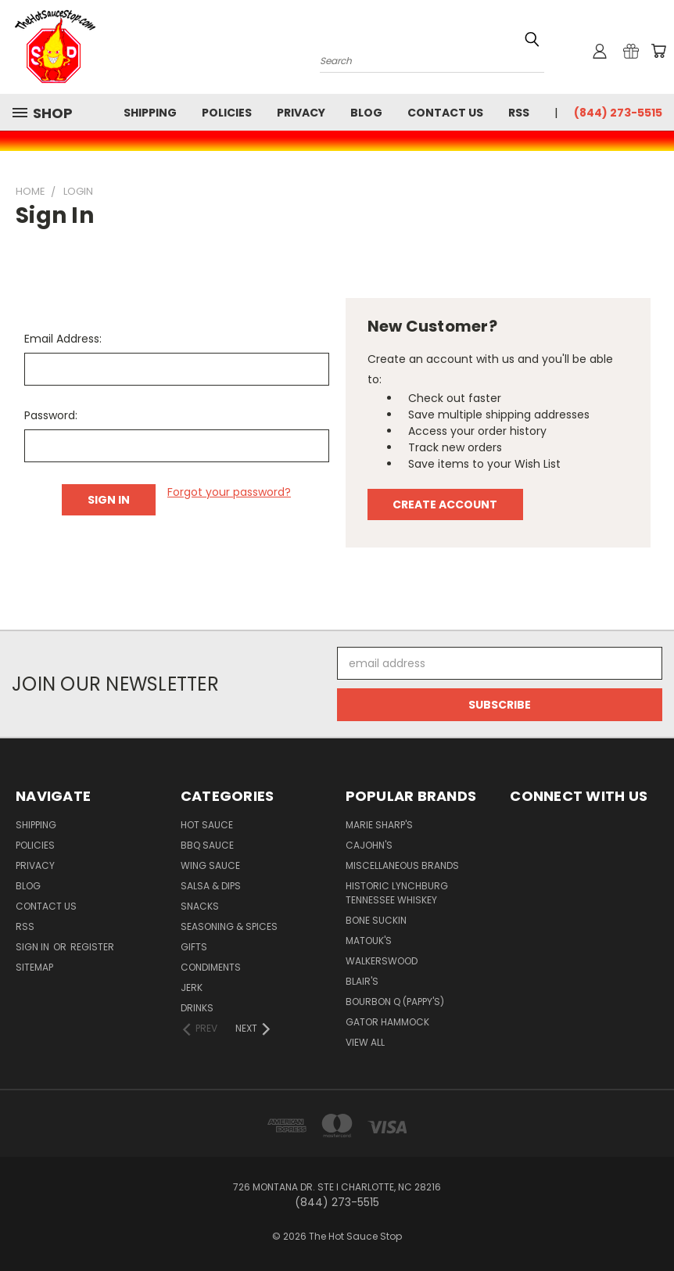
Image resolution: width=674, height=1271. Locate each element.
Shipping (150, 112)
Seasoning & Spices (229, 926)
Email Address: (63, 338)
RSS (518, 112)
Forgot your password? (229, 492)
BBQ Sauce (207, 845)
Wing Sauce (210, 865)
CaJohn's (369, 845)
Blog (366, 112)
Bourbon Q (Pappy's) (395, 1001)
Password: (50, 415)
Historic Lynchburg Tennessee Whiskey (397, 893)
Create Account (445, 504)
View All (365, 1042)
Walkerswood (382, 961)
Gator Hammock (387, 1022)
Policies (227, 112)
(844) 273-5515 (618, 112)
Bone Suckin (376, 920)
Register (92, 946)
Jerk (192, 987)
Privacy (301, 112)
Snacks (200, 906)
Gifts (194, 946)
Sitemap (34, 967)
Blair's (362, 981)
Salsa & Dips (211, 885)
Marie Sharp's (379, 824)
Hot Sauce (207, 824)
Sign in (34, 946)
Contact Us (445, 112)
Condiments (211, 967)
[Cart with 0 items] (658, 51)
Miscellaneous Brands (402, 865)
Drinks (197, 1007)
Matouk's (369, 940)
